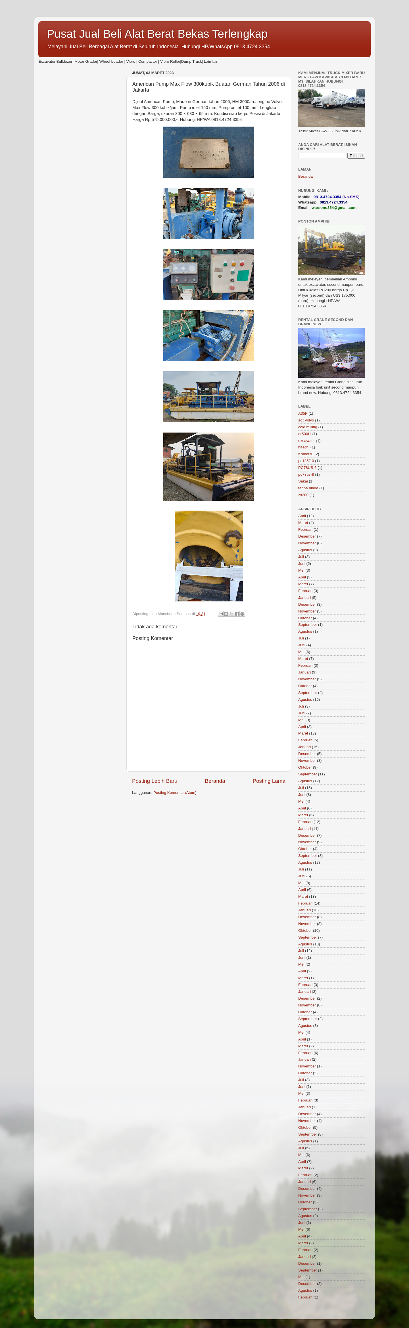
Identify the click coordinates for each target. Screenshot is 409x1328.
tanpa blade (308, 488)
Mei (301, 570)
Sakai (303, 481)
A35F (302, 413)
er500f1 (304, 434)
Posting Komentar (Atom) (175, 792)
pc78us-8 (306, 474)
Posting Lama (269, 781)
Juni (301, 563)
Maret (303, 523)
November (307, 543)
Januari (304, 597)
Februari (305, 529)
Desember (307, 536)
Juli (301, 557)
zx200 (303, 495)
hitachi (303, 447)
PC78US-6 (307, 467)
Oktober (305, 618)
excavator (306, 441)
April (302, 516)
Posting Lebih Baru (155, 781)
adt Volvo (306, 420)
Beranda (215, 781)
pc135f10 (306, 461)
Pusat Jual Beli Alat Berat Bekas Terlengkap (157, 34)
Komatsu (305, 454)
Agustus (305, 550)
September (307, 624)
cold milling (307, 427)
